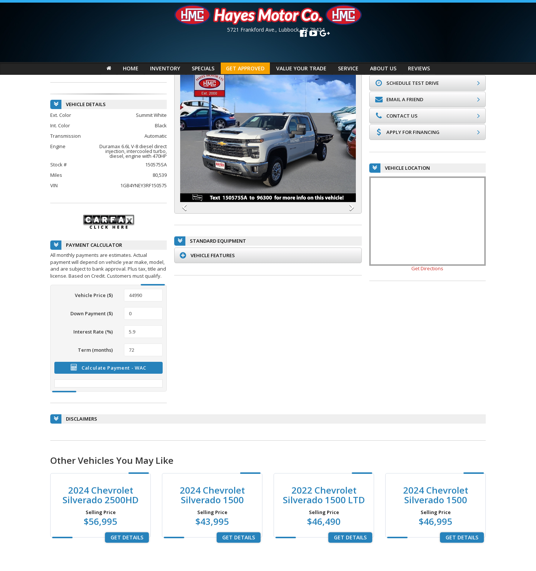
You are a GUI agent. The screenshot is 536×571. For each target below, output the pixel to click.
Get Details (127, 537)
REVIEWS (419, 68)
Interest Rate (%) (93, 331)
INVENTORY (165, 68)
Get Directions (427, 268)
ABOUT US (383, 68)
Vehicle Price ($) (94, 295)
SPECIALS (203, 68)
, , (276, 29)
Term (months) (95, 350)
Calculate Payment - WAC (108, 367)
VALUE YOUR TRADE (301, 68)
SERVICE (348, 68)
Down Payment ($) (91, 313)
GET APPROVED (245, 68)
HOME (130, 68)
